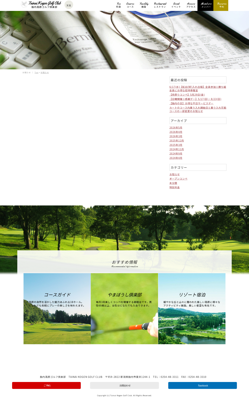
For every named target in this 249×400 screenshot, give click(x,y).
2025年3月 (175, 144)
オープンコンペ (178, 178)
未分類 (173, 182)
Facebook (203, 385)
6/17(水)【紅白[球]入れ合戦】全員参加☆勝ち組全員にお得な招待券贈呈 (197, 88)
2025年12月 (176, 140)
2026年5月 (175, 127)
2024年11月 (176, 149)
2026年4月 (175, 131)
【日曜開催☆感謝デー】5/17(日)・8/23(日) (195, 98)
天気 (68, 5)
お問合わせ (124, 385)
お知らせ (174, 174)
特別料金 (174, 187)
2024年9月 (175, 153)
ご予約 (47, 385)
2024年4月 (175, 157)
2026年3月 (175, 136)
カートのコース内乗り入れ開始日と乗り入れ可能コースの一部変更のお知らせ (197, 109)
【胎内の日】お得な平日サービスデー (191, 103)
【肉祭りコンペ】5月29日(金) (187, 94)
